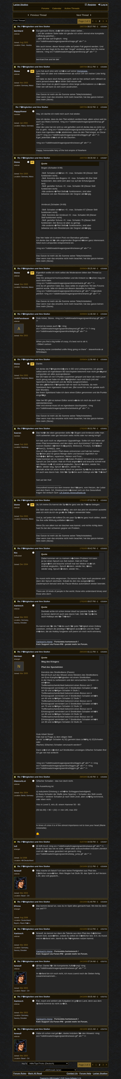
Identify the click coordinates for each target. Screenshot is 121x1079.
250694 (104, 601)
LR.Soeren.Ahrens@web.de (72, 493)
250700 (104, 929)
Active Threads (72, 8)
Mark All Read (35, 1073)
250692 (104, 500)
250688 (104, 269)
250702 (104, 997)
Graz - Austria (26, 45)
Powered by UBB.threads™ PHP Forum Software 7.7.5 (60, 1078)
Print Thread (19, 20)
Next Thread (84, 15)
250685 (104, 67)
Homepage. (82, 71)
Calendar (56, 8)
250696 (104, 777)
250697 (104, 842)
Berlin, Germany (27, 795)
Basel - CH (25, 896)
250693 (104, 548)
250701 (104, 961)
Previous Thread (36, 15)
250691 (104, 429)
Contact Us (72, 1073)
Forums (45, 8)
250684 (104, 27)
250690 (104, 359)
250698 (104, 866)
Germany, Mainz (27, 85)
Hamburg (24, 447)
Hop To (24, 1064)
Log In (102, 4)
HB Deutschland (27, 860)
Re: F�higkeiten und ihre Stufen (33, 26)
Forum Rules (20, 1073)
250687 (104, 158)
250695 (104, 652)
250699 (104, 902)
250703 (104, 1029)
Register (90, 4)
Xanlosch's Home (44, 642)
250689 (104, 314)
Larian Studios (21, 4)
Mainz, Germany (27, 126)
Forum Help (85, 1073)
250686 (104, 107)
